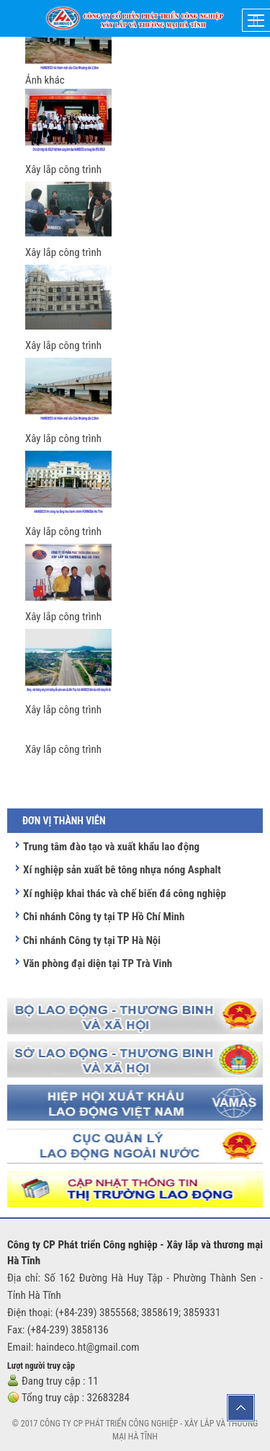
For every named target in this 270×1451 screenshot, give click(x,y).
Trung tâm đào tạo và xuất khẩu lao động (111, 846)
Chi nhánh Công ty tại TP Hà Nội (92, 940)
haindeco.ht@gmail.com (88, 1347)
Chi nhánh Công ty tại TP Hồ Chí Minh (103, 916)
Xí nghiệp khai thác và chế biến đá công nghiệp (124, 893)
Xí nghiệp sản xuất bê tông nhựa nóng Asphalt (122, 869)
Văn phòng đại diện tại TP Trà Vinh (97, 963)
